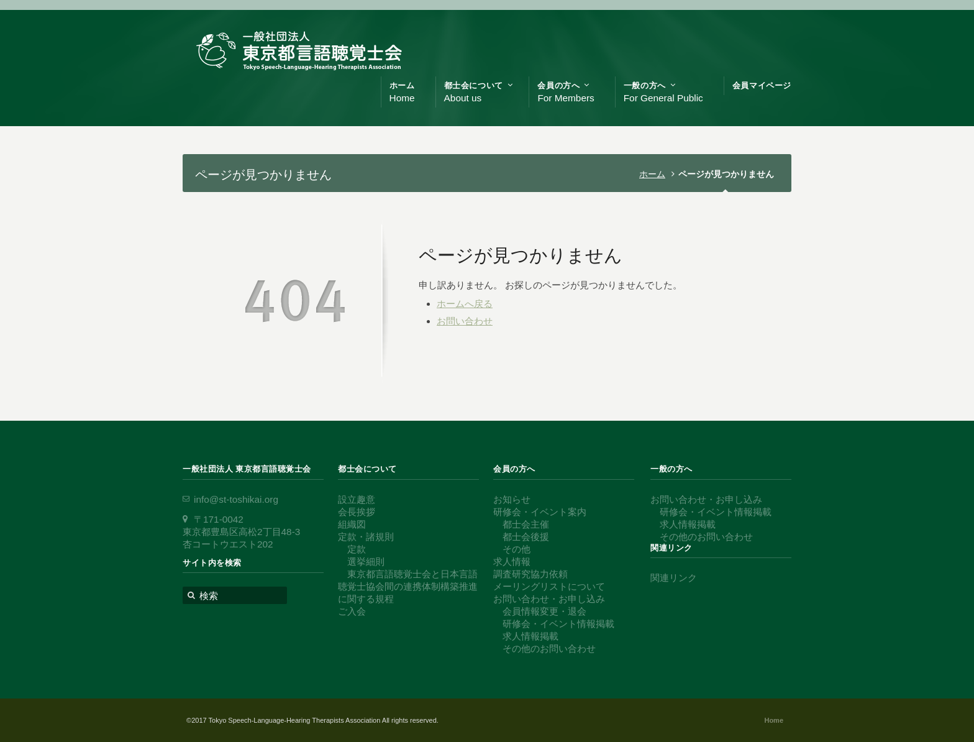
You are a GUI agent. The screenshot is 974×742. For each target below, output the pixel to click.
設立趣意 (356, 499)
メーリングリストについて (549, 586)
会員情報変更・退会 (544, 611)
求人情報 (511, 561)
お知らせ (511, 499)
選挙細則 (366, 561)
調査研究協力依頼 (530, 574)
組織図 (352, 524)
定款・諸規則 (366, 536)
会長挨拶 (356, 511)
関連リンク (673, 577)
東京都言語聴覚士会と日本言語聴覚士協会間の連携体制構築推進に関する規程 (408, 586)
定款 (356, 549)
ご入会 (352, 611)
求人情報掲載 (530, 636)
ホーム (652, 174)
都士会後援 (526, 536)
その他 (516, 549)
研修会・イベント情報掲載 (558, 623)
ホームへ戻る (465, 303)
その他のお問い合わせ (549, 648)
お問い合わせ (465, 321)
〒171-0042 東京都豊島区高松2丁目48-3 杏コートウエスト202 (241, 531)
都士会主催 (526, 524)
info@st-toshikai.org (236, 499)
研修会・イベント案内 (539, 511)
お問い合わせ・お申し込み (549, 598)
